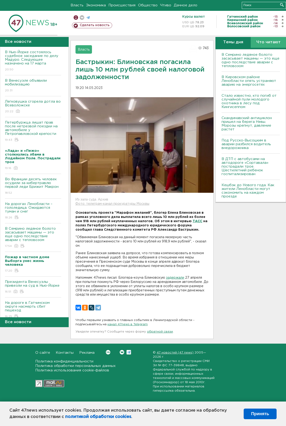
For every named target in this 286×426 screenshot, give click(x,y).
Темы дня (233, 42)
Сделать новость (95, 25)
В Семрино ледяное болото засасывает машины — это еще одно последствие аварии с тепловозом (33, 237)
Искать (282, 5)
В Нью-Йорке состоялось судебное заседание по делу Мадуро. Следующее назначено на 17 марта (33, 61)
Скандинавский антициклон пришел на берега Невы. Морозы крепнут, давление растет (247, 124)
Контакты (65, 352)
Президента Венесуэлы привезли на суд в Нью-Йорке (33, 287)
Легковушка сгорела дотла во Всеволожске (33, 106)
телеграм (88, 17)
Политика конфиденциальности (64, 361)
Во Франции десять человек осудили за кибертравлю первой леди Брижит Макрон (33, 186)
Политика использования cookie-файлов (72, 370)
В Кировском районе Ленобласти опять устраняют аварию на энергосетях (249, 81)
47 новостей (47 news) (175, 352)
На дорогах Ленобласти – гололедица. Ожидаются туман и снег (33, 211)
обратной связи (160, 331)
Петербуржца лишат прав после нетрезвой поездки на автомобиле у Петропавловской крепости (33, 131)
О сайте (42, 352)
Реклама (87, 352)
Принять (260, 413)
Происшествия (121, 5)
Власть (77, 5)
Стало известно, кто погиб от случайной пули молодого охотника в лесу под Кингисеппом (249, 101)
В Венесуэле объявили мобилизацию (33, 85)
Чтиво (165, 5)
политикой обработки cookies (98, 417)
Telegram (129, 352)
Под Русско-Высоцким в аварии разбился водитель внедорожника (246, 144)
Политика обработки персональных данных (75, 365)
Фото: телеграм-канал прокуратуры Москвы (112, 203)
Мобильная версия (76, 17)
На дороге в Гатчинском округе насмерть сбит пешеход (33, 309)
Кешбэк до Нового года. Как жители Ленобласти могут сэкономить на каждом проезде (248, 191)
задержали (175, 277)
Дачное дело (185, 5)
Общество (148, 5)
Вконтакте (108, 352)
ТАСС (197, 221)
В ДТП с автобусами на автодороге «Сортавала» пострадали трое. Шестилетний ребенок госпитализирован (245, 166)
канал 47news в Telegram (127, 324)
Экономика (96, 5)
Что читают (268, 42)
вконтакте (82, 17)
